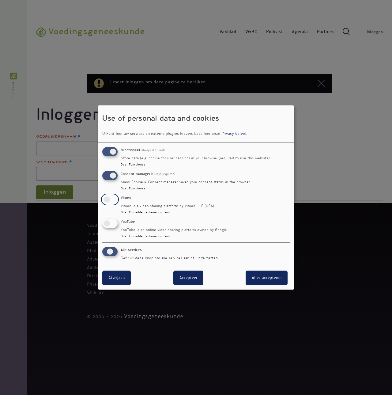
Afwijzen (116, 278)
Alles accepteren (266, 278)
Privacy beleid (233, 134)
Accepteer (188, 278)
